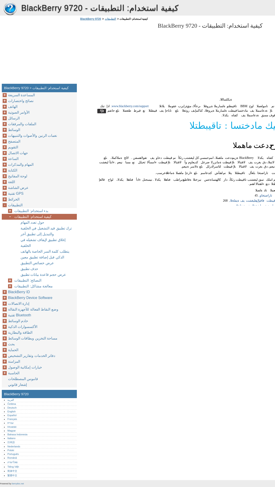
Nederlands (13, 446)
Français (12, 419)
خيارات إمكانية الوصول (25, 367)
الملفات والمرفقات (22, 124)
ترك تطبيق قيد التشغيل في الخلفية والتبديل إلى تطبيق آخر (46, 231)
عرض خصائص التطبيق (37, 263)
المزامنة (14, 361)
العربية (10, 400)
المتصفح (14, 141)
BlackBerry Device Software (30, 298)
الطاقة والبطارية (20, 332)
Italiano (11, 438)
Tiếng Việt (13, 466)
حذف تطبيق (29, 269)
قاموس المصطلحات (23, 379)
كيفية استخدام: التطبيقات (33, 217)
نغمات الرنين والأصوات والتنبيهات (32, 135)
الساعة (13, 159)
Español (11, 415)
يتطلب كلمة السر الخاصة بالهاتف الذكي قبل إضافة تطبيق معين (45, 254)
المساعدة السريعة (21, 95)
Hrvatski (11, 427)
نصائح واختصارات (21, 101)
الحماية (13, 350)
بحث (11, 344)
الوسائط (14, 130)
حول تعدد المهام (32, 222)
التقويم (13, 147)
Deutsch (12, 407)
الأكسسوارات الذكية (22, 327)
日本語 (11, 442)
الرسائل (14, 118)
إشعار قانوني (17, 385)
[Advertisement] (116, 53)
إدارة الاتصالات (18, 303)
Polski (10, 450)
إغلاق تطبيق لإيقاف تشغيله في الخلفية (43, 243)
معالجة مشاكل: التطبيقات (33, 286)
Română (12, 457)
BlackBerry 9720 (10, 9)
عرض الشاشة (18, 188)
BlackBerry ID (19, 292)
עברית (10, 423)
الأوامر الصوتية (18, 112)
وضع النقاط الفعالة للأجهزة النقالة (33, 309)
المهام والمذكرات (21, 164)
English (11, 411)
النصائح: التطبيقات (27, 280)
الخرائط (13, 199)
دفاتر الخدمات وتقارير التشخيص (31, 356)
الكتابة (12, 170)
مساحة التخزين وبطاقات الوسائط (32, 338)
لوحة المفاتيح (17, 176)
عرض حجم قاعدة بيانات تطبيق (43, 274)
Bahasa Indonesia (17, 434)
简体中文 (12, 471)
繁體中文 (12, 475)
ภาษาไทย (12, 462)
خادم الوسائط (18, 321)
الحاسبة (13, 373)
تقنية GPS (15, 193)
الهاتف (12, 106)
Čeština (11, 404)
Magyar (11, 430)
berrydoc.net (18, 483)
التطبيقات (110, 18)
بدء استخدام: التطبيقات (31, 211)
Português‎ (13, 454)
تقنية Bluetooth (19, 315)
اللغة (11, 182)
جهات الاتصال (18, 153)
